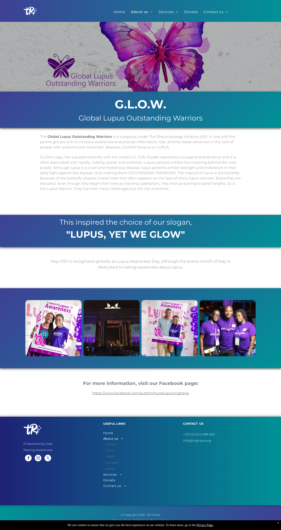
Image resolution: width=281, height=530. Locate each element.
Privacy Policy (122, 520)
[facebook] (28, 458)
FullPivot (163, 520)
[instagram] (38, 458)
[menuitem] (119, 12)
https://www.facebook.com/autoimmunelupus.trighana (140, 393)
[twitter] (47, 458)
